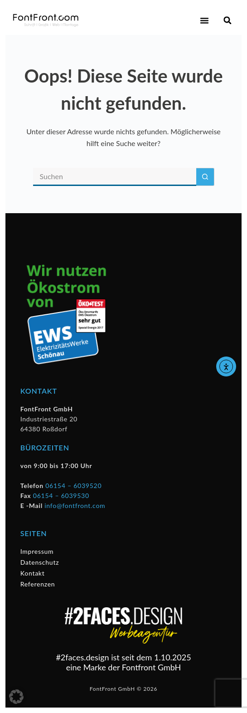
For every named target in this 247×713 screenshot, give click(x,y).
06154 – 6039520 (73, 485)
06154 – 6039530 (61, 495)
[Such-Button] (205, 177)
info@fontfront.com (74, 505)
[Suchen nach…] (114, 177)
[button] (204, 20)
